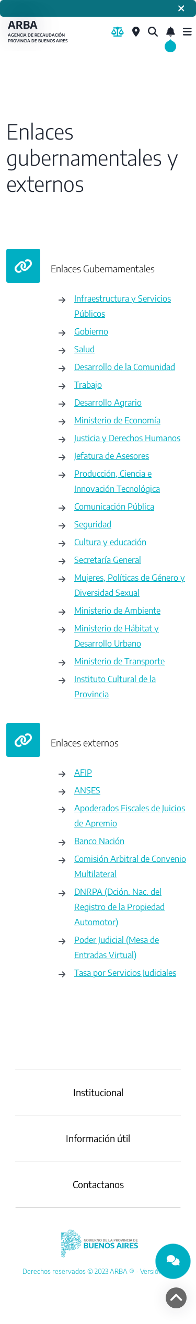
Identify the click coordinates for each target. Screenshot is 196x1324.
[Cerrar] (181, 8)
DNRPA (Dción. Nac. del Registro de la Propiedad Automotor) (119, 906)
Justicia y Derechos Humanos (127, 437)
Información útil (98, 1138)
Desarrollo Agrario (108, 402)
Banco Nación (99, 840)
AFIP (83, 772)
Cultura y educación (110, 541)
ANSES (87, 790)
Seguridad (92, 524)
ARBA (39, 31)
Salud (84, 348)
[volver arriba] (176, 1297)
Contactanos (98, 1184)
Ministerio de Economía (117, 420)
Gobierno (91, 331)
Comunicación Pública (114, 506)
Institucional (98, 1092)
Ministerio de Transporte (119, 660)
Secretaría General (107, 559)
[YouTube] (98, 1271)
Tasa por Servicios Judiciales (125, 972)
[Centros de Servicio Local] (136, 32)
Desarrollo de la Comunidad (124, 366)
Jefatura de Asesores (111, 455)
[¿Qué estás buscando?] (153, 32)
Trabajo (88, 384)
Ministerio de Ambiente (117, 610)
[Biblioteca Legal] (117, 32)
